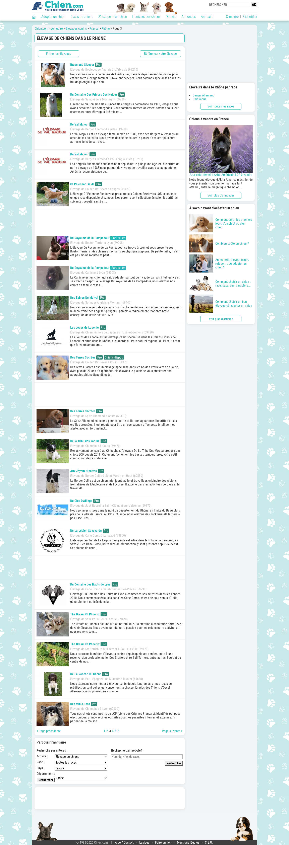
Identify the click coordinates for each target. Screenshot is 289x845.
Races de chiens (81, 16)
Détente (171, 16)
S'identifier (250, 16)
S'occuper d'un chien (112, 16)
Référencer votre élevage (160, 54)
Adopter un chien (53, 16)
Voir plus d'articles (221, 319)
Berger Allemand (203, 95)
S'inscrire (232, 16)
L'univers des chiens (146, 16)
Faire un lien (163, 842)
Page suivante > (172, 731)
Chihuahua (200, 99)
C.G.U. (209, 842)
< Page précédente (49, 731)
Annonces (189, 16)
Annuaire (207, 16)
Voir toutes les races (221, 106)
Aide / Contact (124, 842)
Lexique (144, 842)
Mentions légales (188, 842)
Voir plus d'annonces (221, 195)
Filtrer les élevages (58, 54)
